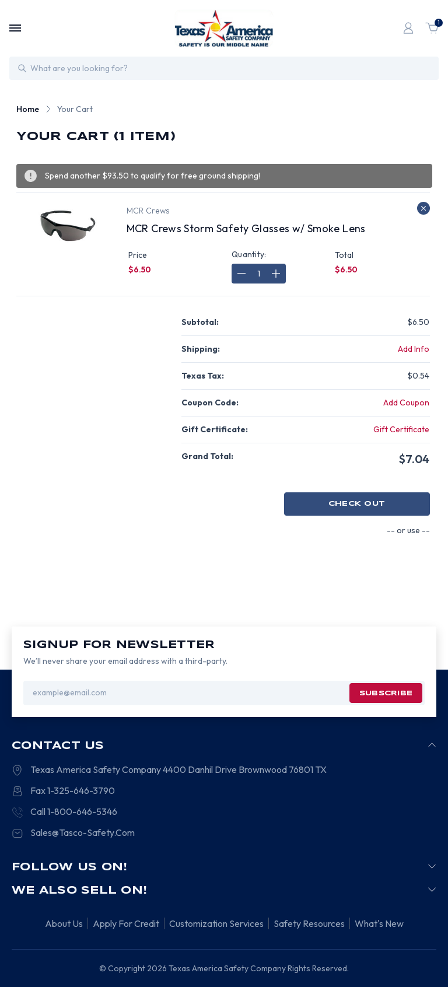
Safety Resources (309, 923)
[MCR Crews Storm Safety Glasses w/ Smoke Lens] (258, 274)
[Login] (408, 28)
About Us (64, 923)
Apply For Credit (126, 923)
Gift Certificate (401, 429)
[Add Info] (413, 349)
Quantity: (249, 254)
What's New (379, 923)
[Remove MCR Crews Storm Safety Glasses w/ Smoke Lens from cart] (423, 208)
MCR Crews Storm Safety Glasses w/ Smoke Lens (246, 228)
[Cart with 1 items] (432, 28)
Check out (356, 504)
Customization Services (216, 923)
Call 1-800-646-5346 (73, 811)
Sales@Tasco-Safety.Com (82, 832)
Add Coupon (406, 402)
